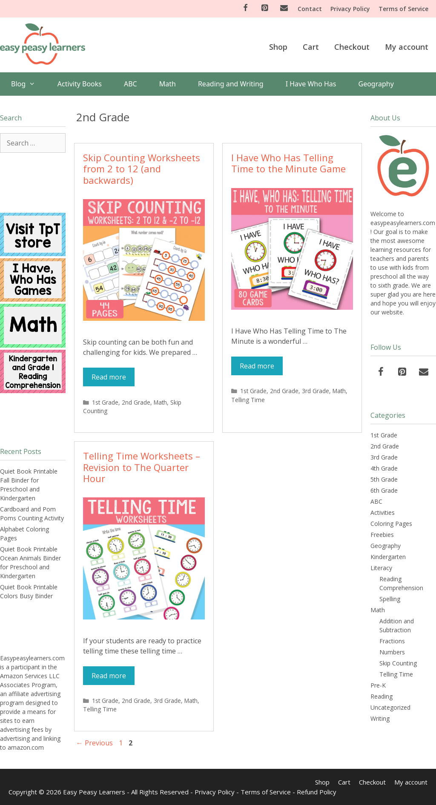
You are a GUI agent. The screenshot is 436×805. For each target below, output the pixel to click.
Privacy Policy (350, 9)
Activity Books (79, 83)
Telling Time (248, 400)
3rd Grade (315, 391)
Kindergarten (388, 557)
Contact (310, 9)
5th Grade (384, 479)
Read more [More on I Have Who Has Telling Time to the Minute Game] (257, 366)
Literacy (381, 568)
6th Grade (384, 490)
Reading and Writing (231, 83)
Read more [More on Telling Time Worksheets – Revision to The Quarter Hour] (109, 675)
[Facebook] (245, 8)
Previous (94, 743)
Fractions (392, 641)
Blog (28, 84)
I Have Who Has (311, 83)
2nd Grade (136, 402)
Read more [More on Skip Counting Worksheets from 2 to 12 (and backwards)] (109, 377)
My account (406, 47)
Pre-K (378, 685)
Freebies (382, 535)
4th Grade (384, 468)
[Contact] (284, 8)
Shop (278, 47)
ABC (130, 83)
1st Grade (105, 402)
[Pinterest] (265, 8)
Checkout (352, 47)
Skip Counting (398, 663)
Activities (382, 512)
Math (167, 83)
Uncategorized (390, 707)
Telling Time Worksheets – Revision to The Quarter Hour (141, 467)
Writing (380, 718)
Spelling (389, 599)
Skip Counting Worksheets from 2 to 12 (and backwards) (141, 168)
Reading (381, 696)
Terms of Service (403, 9)
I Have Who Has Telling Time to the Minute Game (288, 163)
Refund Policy (316, 792)
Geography (376, 83)
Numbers (392, 652)
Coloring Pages (391, 524)
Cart (311, 47)
